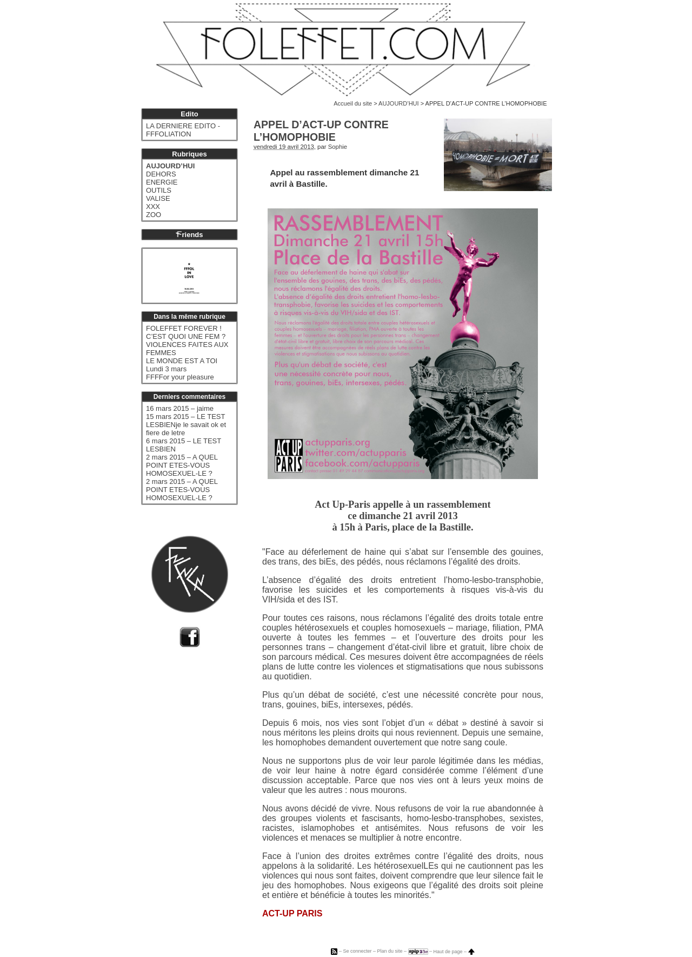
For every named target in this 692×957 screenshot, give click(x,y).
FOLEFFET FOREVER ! (184, 328)
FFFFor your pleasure (180, 377)
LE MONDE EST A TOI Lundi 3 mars (181, 365)
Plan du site (389, 951)
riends (189, 235)
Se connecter (357, 951)
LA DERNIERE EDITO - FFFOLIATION (183, 130)
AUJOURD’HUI (398, 103)
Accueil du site (353, 103)
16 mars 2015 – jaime (180, 408)
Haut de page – (454, 951)
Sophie (337, 146)
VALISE (158, 198)
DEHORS (161, 174)
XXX (153, 206)
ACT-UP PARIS (292, 913)
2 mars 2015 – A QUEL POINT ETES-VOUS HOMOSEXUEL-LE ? (181, 465)
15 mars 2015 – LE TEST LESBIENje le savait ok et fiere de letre (186, 424)
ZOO (153, 215)
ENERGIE (162, 182)
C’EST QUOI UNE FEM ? (185, 336)
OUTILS (158, 190)
